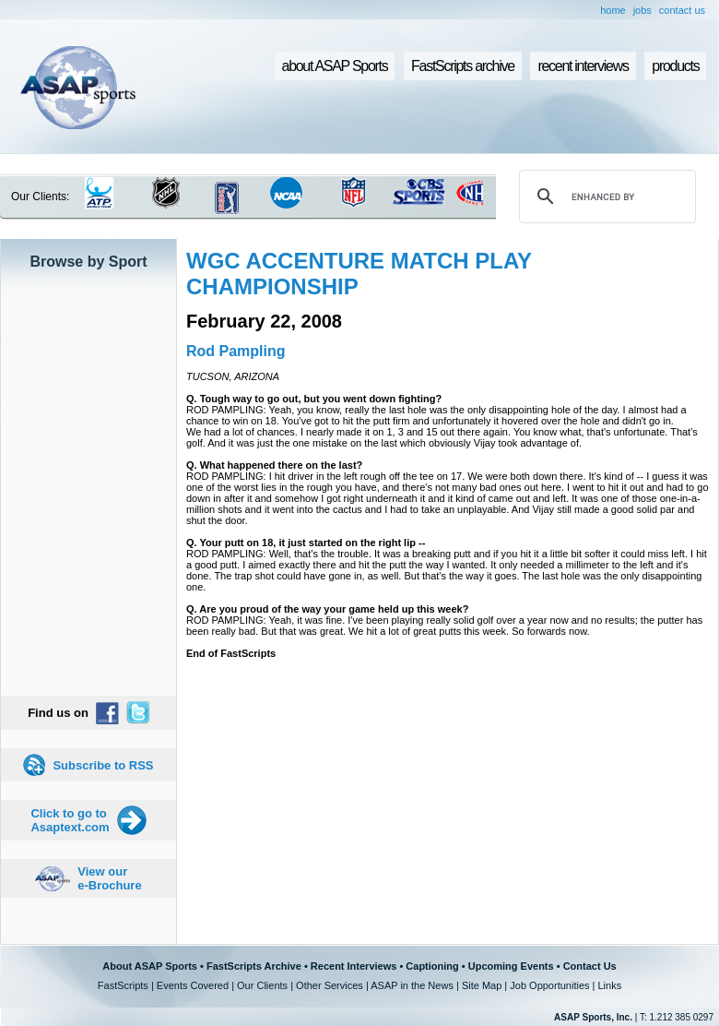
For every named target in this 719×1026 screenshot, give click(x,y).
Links (609, 985)
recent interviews (582, 66)
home (613, 10)
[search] (605, 196)
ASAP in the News (412, 985)
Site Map (481, 985)
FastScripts (123, 985)
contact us (682, 10)
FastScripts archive (462, 66)
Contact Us (590, 966)
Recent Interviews (354, 966)
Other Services (329, 985)
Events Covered (193, 985)
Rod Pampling (236, 351)
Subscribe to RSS (103, 765)
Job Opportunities (549, 985)
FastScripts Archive (253, 966)
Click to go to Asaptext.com (69, 820)
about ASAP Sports (335, 66)
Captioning (432, 966)
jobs (642, 10)
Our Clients (262, 985)
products (675, 66)
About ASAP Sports (149, 966)
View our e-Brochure (109, 878)
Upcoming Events (511, 966)
